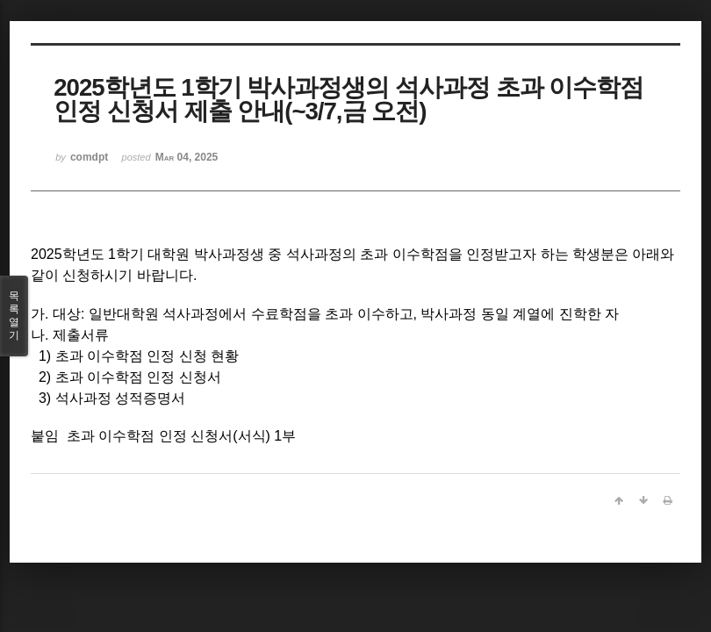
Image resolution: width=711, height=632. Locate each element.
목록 (14, 316)
